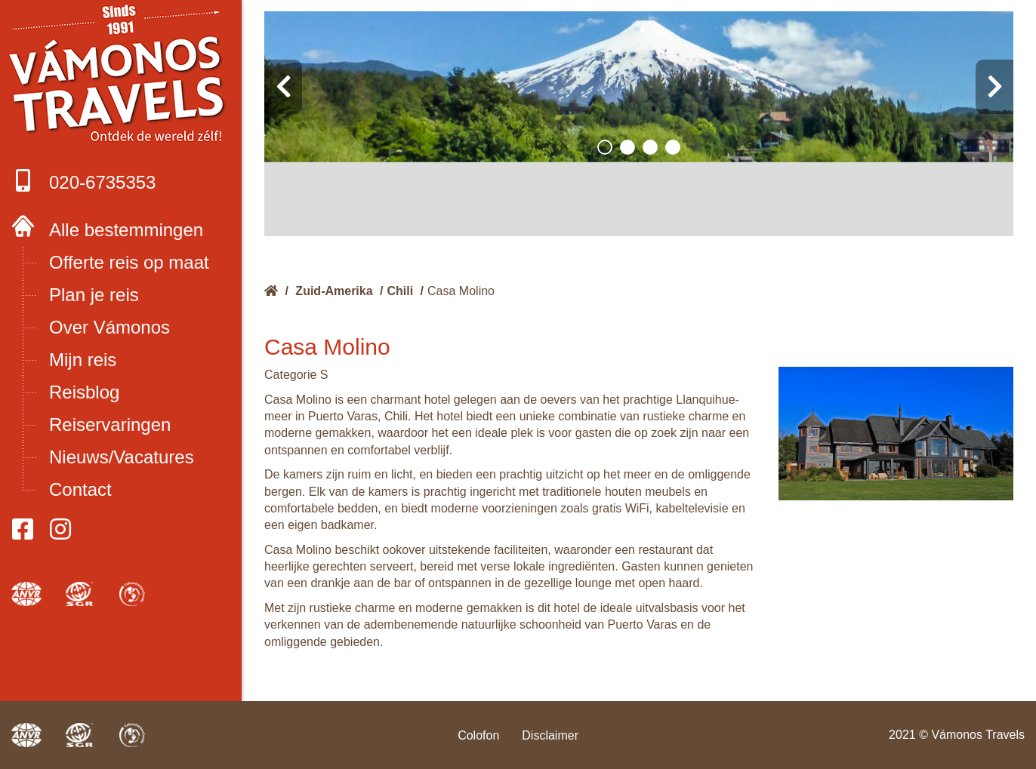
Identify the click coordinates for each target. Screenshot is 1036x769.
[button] (604, 147)
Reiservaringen (110, 424)
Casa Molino (461, 291)
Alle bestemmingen (126, 230)
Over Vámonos (109, 327)
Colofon (478, 735)
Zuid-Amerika (333, 291)
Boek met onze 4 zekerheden (121, 75)
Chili (400, 291)
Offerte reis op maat (129, 262)
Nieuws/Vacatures (121, 457)
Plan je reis (94, 295)
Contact (80, 489)
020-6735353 (83, 180)
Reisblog (84, 392)
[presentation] (283, 87)
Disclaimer (550, 735)
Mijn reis (82, 359)
